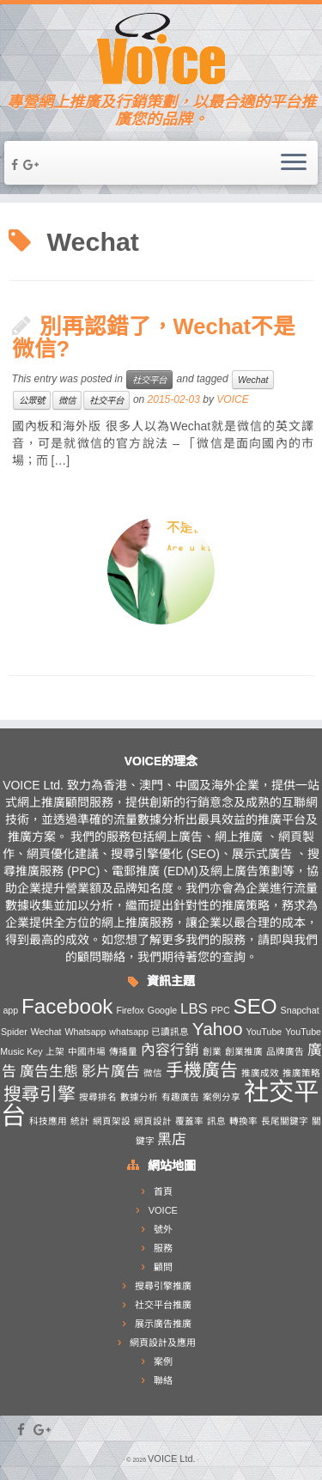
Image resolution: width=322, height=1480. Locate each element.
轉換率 (243, 1121)
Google (162, 1010)
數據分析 (139, 1097)
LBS (194, 1009)
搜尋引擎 (39, 1094)
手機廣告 (202, 1070)
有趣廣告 (180, 1097)
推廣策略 (301, 1073)
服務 (163, 1248)
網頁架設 (112, 1121)
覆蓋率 (189, 1121)
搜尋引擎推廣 (163, 1286)
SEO (255, 1006)
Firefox (130, 1010)
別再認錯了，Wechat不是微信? (154, 337)
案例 (163, 1361)
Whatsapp (85, 1031)
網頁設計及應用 (163, 1342)
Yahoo (217, 1028)
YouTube (264, 1031)
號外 (163, 1229)
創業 (212, 1051)
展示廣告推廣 (163, 1324)
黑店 (171, 1139)
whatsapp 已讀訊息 (149, 1031)
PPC (220, 1010)
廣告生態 (49, 1071)
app (10, 1010)
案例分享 (221, 1097)
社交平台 (149, 380)
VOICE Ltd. (172, 1458)
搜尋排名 (98, 1097)
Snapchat (300, 1010)
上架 (55, 1051)
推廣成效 (260, 1073)
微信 (67, 400)
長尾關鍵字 (284, 1121)
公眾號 (32, 400)
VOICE (232, 399)
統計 (79, 1121)
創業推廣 (244, 1051)
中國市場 (87, 1051)
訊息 (216, 1121)
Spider (14, 1031)
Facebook (66, 1006)
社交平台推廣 (163, 1305)
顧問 (163, 1267)
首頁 (163, 1191)
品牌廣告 (285, 1051)
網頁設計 (153, 1121)
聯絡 (163, 1380)
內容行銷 (170, 1050)
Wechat (253, 380)
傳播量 (123, 1051)
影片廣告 (111, 1071)
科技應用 (48, 1121)
